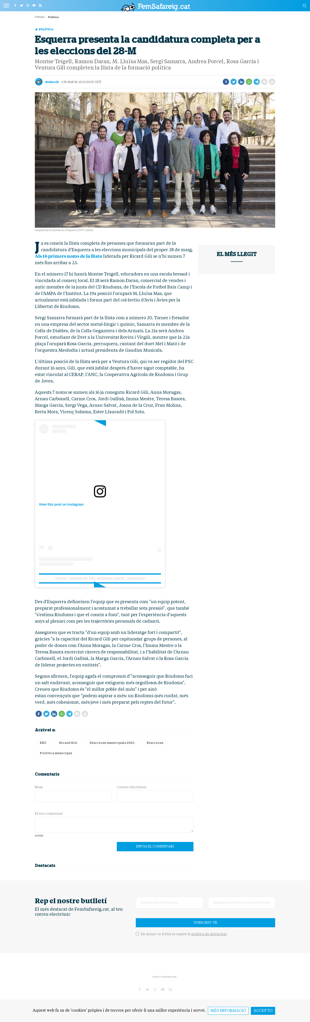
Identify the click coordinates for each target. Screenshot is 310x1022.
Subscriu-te (205, 922)
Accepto (263, 1011)
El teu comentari (49, 813)
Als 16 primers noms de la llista (68, 256)
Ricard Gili (68, 743)
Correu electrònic (132, 787)
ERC (43, 743)
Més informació (228, 1011)
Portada (39, 17)
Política (46, 29)
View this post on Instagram (61, 504)
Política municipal (56, 753)
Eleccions (155, 743)
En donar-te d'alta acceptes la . (182, 934)
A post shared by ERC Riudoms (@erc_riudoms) (100, 578)
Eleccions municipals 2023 (112, 743)
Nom (39, 787)
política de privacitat (209, 934)
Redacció (52, 81)
